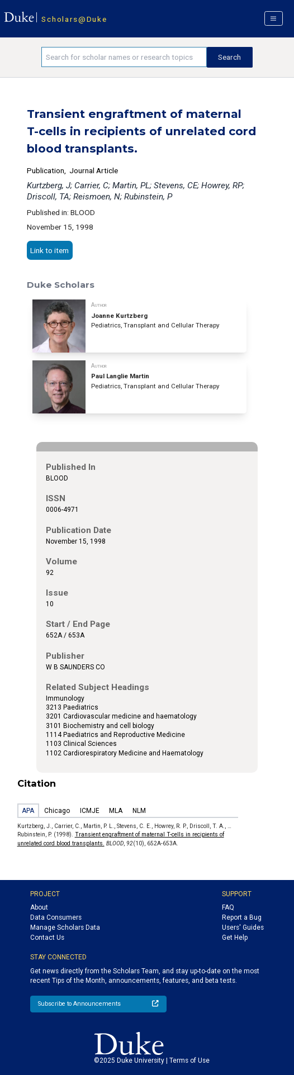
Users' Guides (243, 927)
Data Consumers (56, 917)
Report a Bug (242, 917)
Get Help (235, 937)
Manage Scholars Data (65, 927)
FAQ (228, 907)
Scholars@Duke (74, 19)
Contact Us (47, 937)
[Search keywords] (124, 57)
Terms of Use (189, 1060)
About (39, 907)
